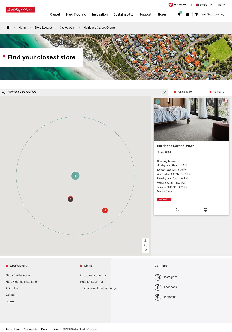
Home (23, 28)
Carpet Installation (18, 275)
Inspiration (100, 14)
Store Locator (43, 28)
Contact (11, 295)
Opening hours (166, 161)
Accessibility (30, 329)
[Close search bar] (222, 14)
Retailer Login (91, 282)
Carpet (55, 14)
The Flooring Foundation (98, 288)
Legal (56, 329)
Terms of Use (13, 329)
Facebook (166, 287)
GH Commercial (93, 275)
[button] (75, 176)
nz (222, 4)
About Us (12, 288)
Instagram (166, 277)
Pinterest (165, 297)
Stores (162, 14)
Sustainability (123, 14)
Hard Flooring (76, 14)
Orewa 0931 (68, 28)
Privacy (45, 329)
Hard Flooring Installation (22, 282)
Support (145, 14)
